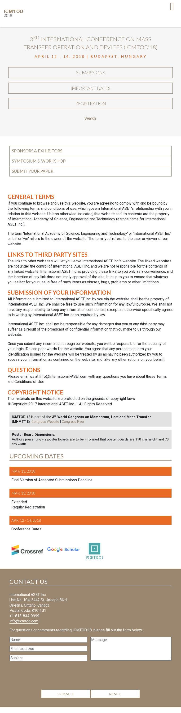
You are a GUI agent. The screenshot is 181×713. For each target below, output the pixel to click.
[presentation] (91, 682)
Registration (90, 108)
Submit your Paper (32, 176)
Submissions (91, 74)
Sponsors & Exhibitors (37, 156)
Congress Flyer (73, 428)
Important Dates (91, 91)
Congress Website (45, 428)
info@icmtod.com (23, 627)
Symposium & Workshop (39, 166)
